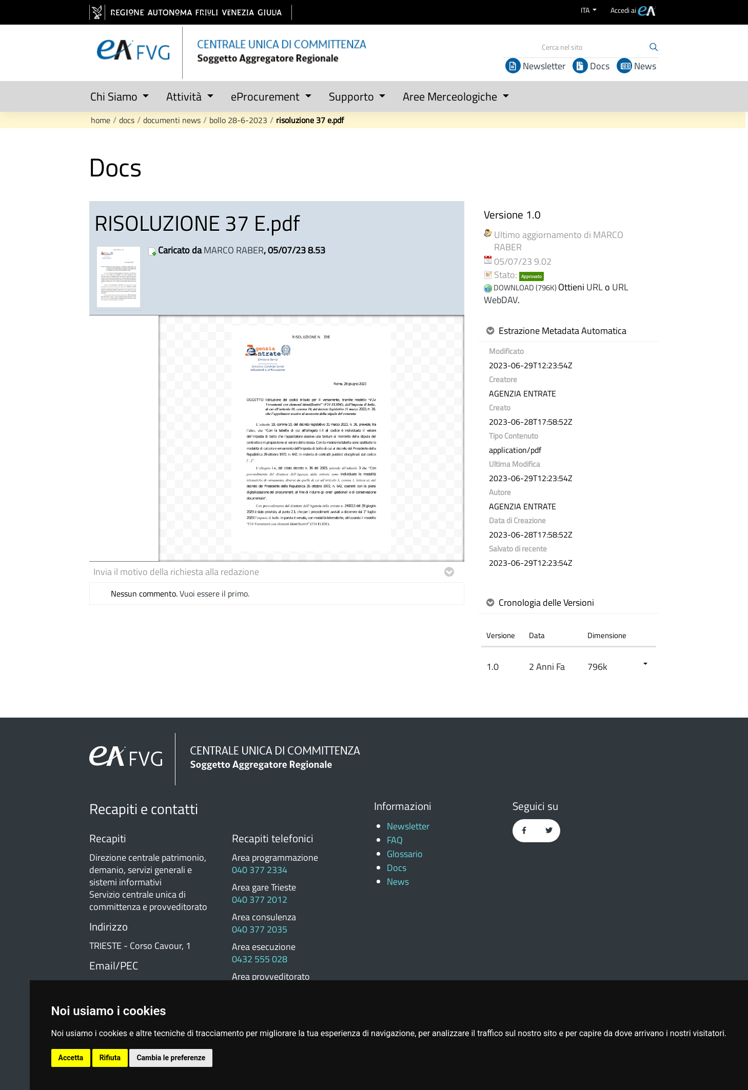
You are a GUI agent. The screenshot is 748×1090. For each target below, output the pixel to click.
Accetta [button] (71, 1058)
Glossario (405, 854)
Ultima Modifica (514, 464)
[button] (116, 94)
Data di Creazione (517, 521)
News (636, 66)
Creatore (503, 379)
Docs (591, 66)
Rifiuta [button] (110, 1058)
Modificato (506, 351)
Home (100, 120)
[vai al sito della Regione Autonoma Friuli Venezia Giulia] (190, 12)
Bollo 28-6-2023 (238, 120)
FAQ (395, 840)
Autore (500, 492)
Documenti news (172, 120)
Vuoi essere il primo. (214, 593)
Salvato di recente (518, 549)
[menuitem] (633, 10)
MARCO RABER (234, 250)
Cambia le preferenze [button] (170, 1058)
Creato (499, 408)
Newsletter (535, 66)
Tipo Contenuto (513, 436)
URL (594, 287)
